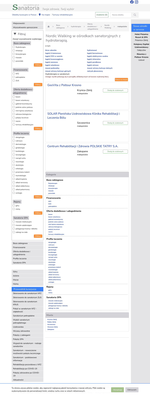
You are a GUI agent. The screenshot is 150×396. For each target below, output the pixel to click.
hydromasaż (92, 50)
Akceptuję (117, 389)
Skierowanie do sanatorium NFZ (27, 293)
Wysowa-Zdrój (52, 327)
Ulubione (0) (101, 14)
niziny (18, 209)
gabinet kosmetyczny (24, 104)
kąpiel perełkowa (94, 62)
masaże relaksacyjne (24, 222)
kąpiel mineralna (93, 59)
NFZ (17, 74)
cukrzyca (19, 141)
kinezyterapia (21, 54)
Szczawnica (51, 324)
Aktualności (18, 379)
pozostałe (19, 61)
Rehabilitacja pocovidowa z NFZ (27, 364)
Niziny (16, 284)
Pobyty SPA (18, 339)
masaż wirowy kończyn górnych (58, 71)
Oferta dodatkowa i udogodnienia (21, 253)
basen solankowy (22, 100)
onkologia (19, 168)
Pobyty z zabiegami (21, 335)
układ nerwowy (22, 182)
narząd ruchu (21, 158)
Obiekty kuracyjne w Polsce (24, 14)
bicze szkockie (51, 50)
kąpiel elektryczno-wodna (97, 56)
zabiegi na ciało (22, 232)
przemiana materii (23, 172)
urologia (19, 193)
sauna (18, 121)
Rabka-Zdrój (51, 322)
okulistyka (20, 165)
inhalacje (19, 50)
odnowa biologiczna (23, 114)
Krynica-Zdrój (52, 319)
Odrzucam (131, 389)
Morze (16, 279)
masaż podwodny (52, 68)
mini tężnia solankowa (24, 111)
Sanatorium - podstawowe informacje (25, 359)
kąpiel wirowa (92, 65)
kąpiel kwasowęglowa (54, 59)
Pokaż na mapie (121, 79)
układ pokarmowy (23, 189)
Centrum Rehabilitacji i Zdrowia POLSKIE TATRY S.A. (82, 146)
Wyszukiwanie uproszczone (25, 27)
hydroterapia (76, 26)
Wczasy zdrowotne (21, 331)
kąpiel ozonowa (51, 62)
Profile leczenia (20, 258)
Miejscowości (19, 23)
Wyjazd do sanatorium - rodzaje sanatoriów (27, 345)
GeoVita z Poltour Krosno (64, 85)
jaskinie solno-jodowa (24, 107)
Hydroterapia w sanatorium (57, 74)
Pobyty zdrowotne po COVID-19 (26, 374)
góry (17, 205)
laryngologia (21, 155)
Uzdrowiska (18, 327)
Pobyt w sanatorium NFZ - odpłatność (25, 310)
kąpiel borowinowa (94, 53)
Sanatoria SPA (19, 262)
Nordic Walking (107, 26)
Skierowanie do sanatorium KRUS (25, 303)
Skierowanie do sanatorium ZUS (27, 297)
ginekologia (20, 148)
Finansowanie (19, 247)
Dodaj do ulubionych (115, 90)
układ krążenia (21, 179)
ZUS (17, 80)
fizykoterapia (21, 47)
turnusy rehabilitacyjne (24, 124)
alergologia (20, 137)
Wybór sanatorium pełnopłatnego (21, 321)
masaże (19, 57)
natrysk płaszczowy (95, 71)
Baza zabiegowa (20, 243)
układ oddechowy (22, 186)
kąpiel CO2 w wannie (53, 56)
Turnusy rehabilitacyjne (62, 14)
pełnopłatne (20, 77)
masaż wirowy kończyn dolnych (99, 68)
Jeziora (16, 275)
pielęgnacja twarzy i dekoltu (26, 229)
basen (18, 97)
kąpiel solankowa (52, 65)
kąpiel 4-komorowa (53, 53)
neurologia (20, 161)
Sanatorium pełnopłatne (24, 315)
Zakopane (50, 329)
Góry (15, 271)
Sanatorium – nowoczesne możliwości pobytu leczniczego (26, 352)
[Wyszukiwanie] (134, 15)
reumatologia (21, 175)
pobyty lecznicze (22, 118)
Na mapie (44, 14)
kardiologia (20, 151)
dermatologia (21, 144)
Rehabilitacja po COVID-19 (25, 368)
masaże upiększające (24, 225)
